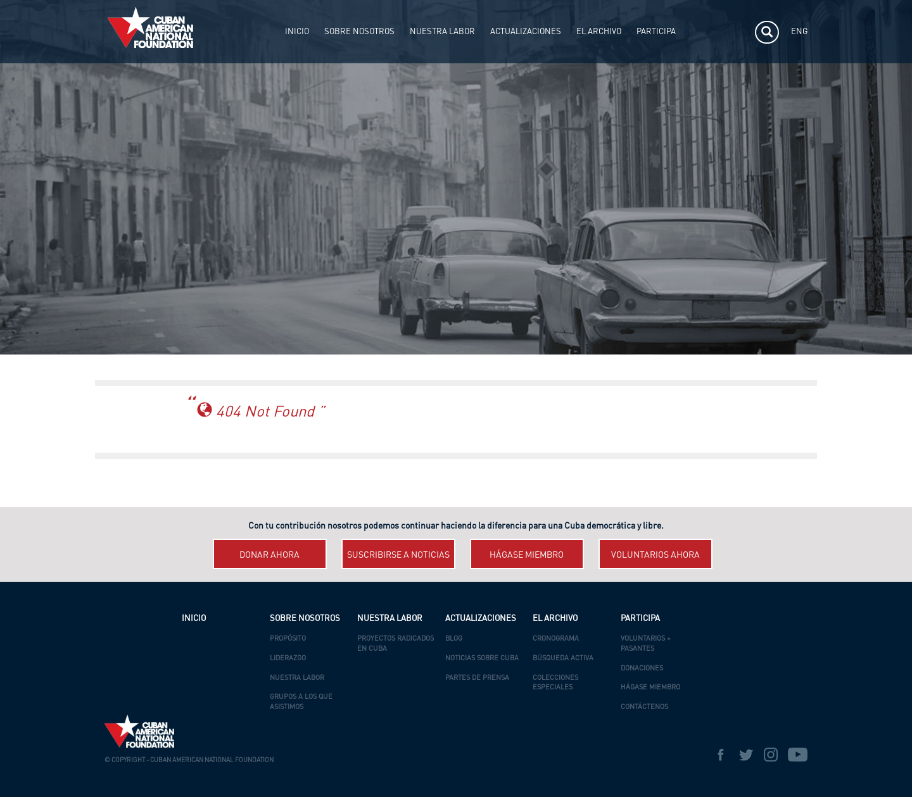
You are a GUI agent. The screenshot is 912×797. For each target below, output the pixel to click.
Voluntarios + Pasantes (646, 644)
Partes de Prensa (477, 678)
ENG (799, 32)
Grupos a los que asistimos (301, 702)
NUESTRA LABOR (442, 32)
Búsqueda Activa (563, 658)
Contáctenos (644, 707)
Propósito (288, 639)
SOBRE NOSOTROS (359, 32)
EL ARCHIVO (598, 32)
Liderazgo (288, 658)
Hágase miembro (527, 555)
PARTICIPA (656, 32)
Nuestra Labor (297, 678)
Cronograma (556, 639)
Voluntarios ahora (655, 555)
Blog (453, 639)
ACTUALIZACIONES (525, 32)
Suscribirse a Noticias (398, 555)
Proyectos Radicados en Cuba (395, 644)
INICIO (297, 32)
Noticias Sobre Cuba (482, 658)
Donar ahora (269, 555)
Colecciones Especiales (555, 683)
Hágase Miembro (650, 687)
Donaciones (642, 668)
